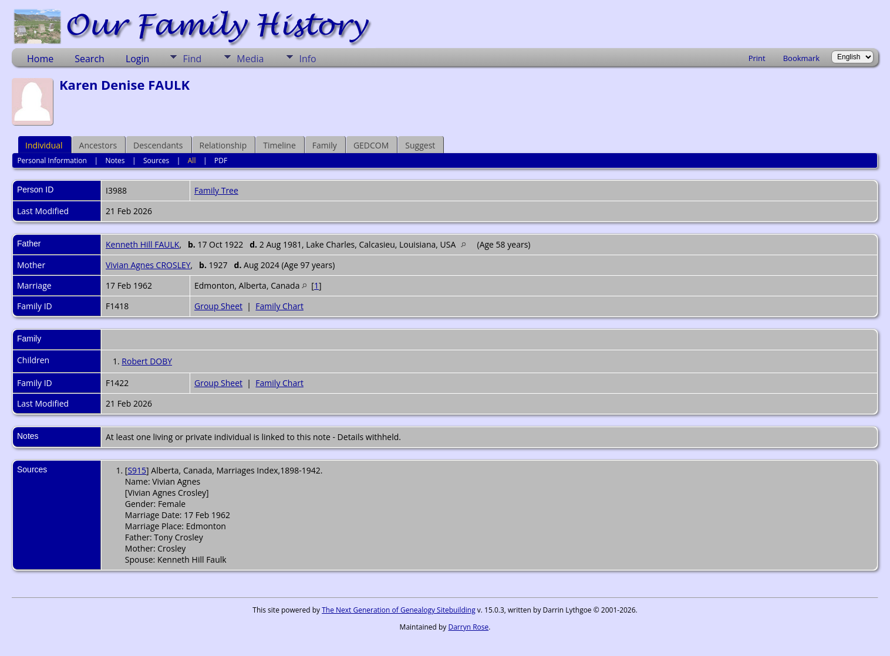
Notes (114, 160)
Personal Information (52, 160)
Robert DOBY (147, 361)
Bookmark (801, 58)
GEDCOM (371, 145)
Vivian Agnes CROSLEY (148, 264)
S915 (136, 470)
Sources (156, 160)
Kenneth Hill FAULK (142, 244)
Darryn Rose (468, 627)
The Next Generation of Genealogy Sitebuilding (399, 610)
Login (138, 58)
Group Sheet (218, 306)
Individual (44, 145)
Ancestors (98, 145)
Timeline (279, 145)
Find (192, 58)
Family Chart (279, 306)
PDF (220, 160)
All (192, 160)
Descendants (158, 145)
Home (40, 58)
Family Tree (216, 190)
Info (307, 58)
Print (757, 58)
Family (324, 145)
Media (250, 58)
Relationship (223, 145)
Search (89, 58)
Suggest (420, 145)
